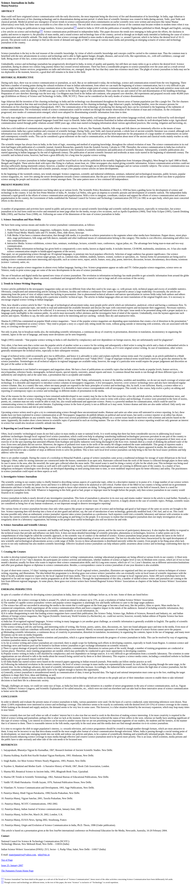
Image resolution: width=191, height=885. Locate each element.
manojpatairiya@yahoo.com (22, 854)
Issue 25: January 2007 (12, 865)
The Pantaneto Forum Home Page (17, 871)
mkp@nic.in (44, 854)
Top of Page (7, 860)
